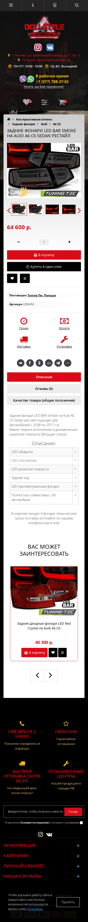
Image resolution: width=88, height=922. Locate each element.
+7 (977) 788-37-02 (52, 81)
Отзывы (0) (44, 388)
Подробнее (35, 909)
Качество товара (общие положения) (44, 400)
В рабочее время (52, 76)
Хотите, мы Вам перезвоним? (44, 86)
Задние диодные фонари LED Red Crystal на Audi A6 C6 (44, 625)
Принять (68, 902)
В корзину (34, 652)
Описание (44, 377)
